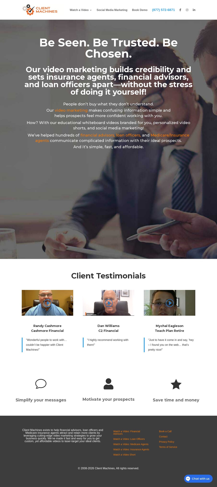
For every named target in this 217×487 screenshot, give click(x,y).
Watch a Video (79, 10)
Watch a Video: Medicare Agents (130, 444)
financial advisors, (98, 135)
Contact (163, 436)
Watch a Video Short (124, 454)
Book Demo (139, 10)
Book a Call (165, 431)
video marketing (71, 110)
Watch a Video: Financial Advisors (126, 432)
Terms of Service (168, 447)
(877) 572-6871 (163, 10)
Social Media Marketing (112, 10)
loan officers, (128, 135)
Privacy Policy (166, 442)
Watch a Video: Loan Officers (129, 439)
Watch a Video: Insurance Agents (131, 449)
